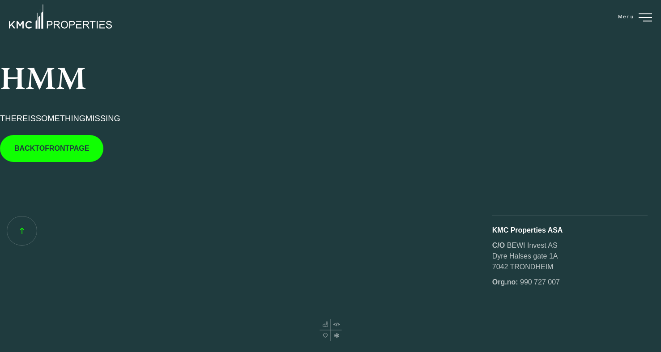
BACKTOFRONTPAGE (51, 148)
